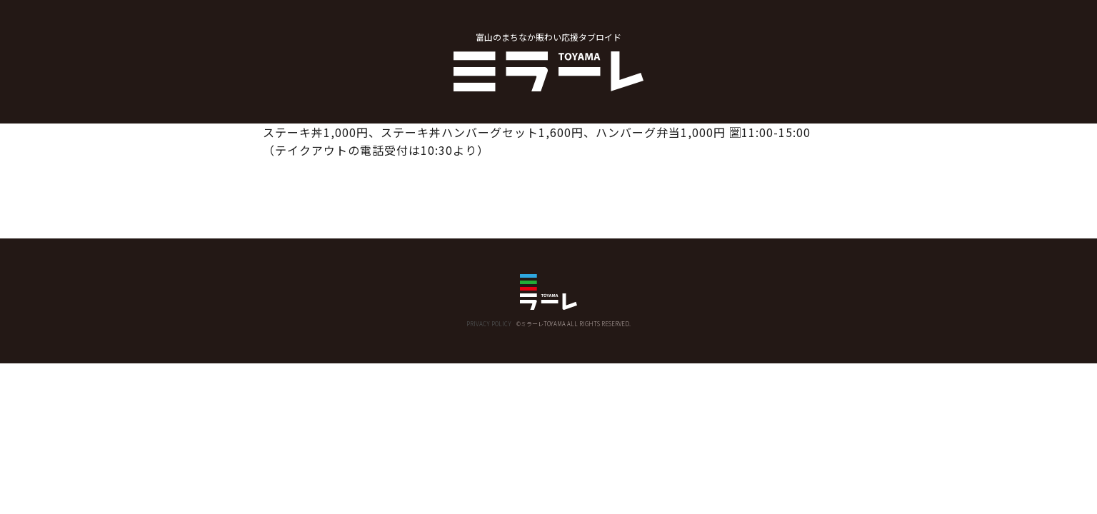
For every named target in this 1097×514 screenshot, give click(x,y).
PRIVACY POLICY (488, 324)
